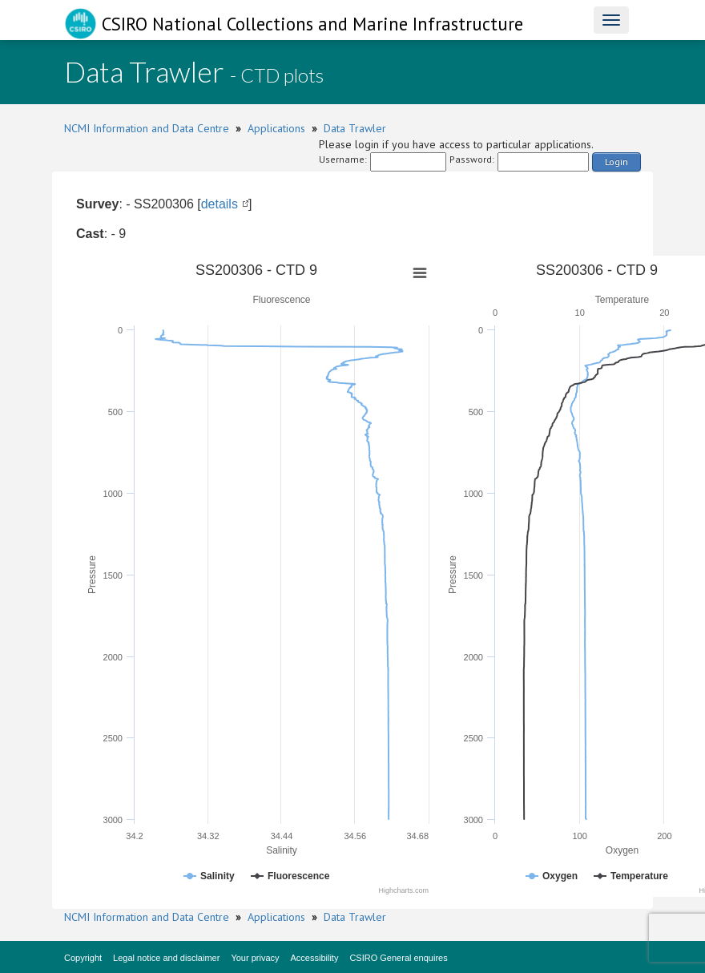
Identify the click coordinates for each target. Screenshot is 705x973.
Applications (276, 128)
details (219, 204)
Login (616, 161)
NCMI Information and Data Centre (146, 128)
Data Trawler (355, 128)
